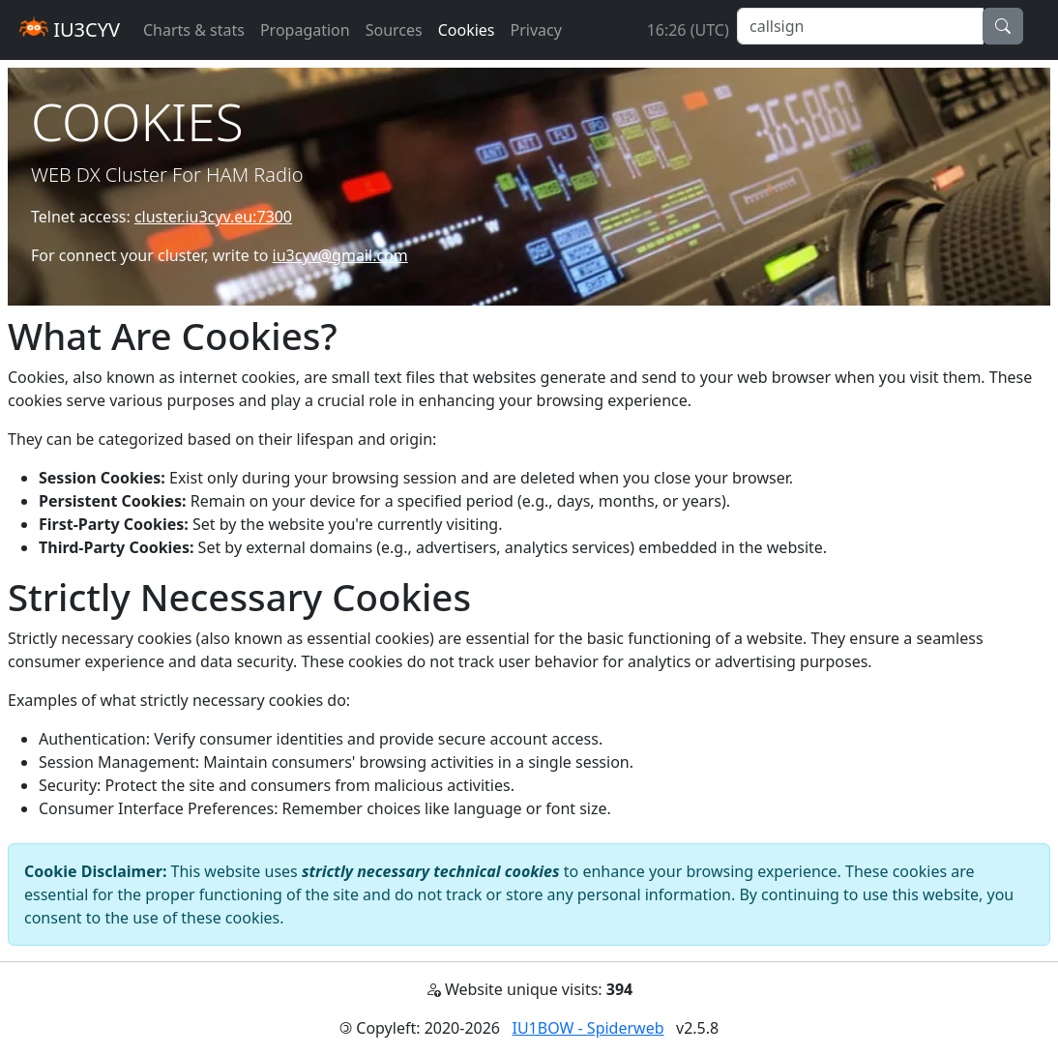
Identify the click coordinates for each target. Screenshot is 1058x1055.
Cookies (466, 30)
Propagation (305, 30)
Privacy (536, 30)
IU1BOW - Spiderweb (588, 1028)
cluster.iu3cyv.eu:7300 (213, 216)
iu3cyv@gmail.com (340, 255)
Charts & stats (194, 30)
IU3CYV (69, 29)
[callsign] (860, 26)
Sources (394, 30)
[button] (1003, 26)
